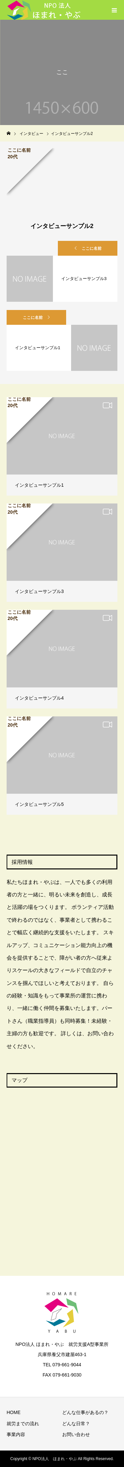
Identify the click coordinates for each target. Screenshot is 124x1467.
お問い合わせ (76, 1434)
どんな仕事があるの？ (85, 1412)
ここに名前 (92, 248)
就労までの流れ (23, 1423)
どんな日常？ (76, 1423)
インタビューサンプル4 (39, 698)
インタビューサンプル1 (39, 485)
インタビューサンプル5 (39, 804)
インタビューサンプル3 (39, 591)
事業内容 (16, 1434)
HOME (14, 1412)
